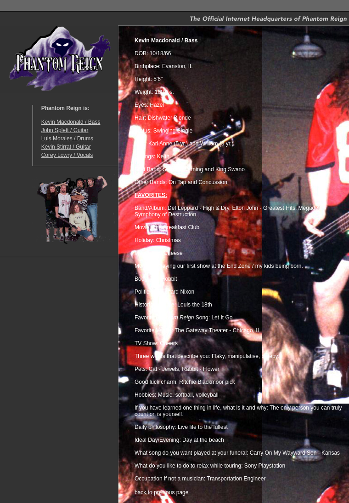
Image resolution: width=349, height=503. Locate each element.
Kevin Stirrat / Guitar (66, 147)
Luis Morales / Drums (67, 138)
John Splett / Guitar (65, 130)
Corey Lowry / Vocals (67, 155)
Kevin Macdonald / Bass (71, 122)
